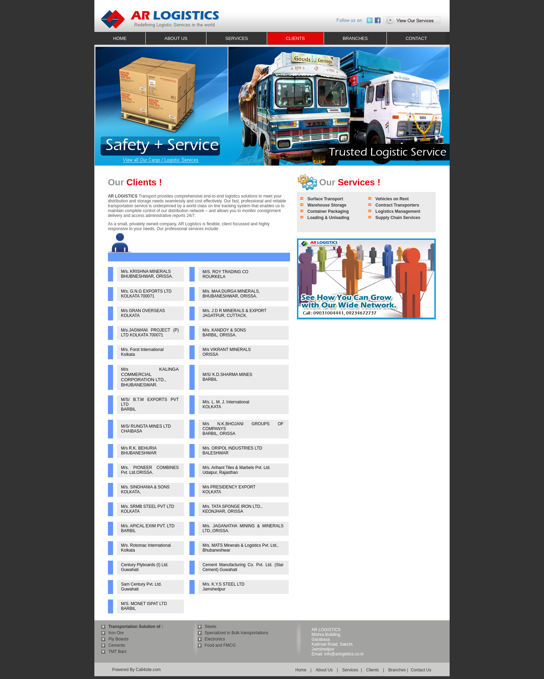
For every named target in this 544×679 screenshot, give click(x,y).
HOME (120, 38)
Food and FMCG (220, 645)
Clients (372, 670)
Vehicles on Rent (392, 198)
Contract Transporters (397, 205)
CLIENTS (295, 38)
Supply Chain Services (397, 217)
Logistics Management (397, 211)
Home (301, 670)
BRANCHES (355, 38)
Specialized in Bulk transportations (236, 632)
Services (350, 670)
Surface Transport (325, 198)
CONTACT (416, 38)
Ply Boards (118, 639)
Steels (210, 626)
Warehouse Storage (326, 205)
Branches (397, 670)
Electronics (215, 639)
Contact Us (421, 670)
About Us (324, 670)
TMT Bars (117, 651)
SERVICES (236, 38)
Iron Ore (116, 632)
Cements (116, 645)
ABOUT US (175, 38)
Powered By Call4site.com (136, 669)
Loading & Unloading (328, 217)
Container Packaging (328, 211)
